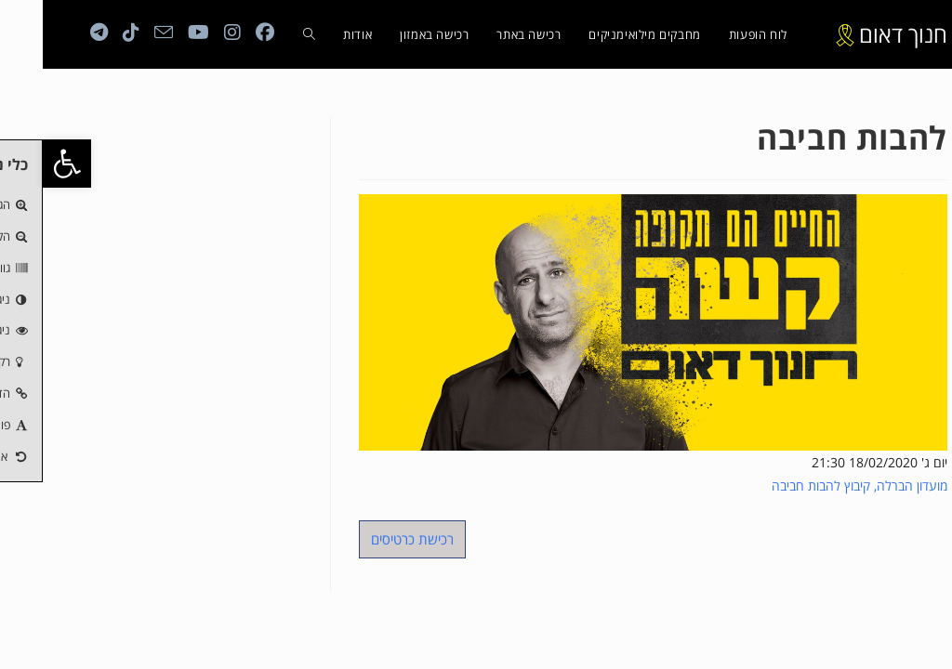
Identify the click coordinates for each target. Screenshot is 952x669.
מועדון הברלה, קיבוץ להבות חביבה (817, 485)
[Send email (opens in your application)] (121, 32)
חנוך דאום (860, 34)
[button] (24, 163)
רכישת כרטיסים (369, 539)
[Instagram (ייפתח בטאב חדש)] (189, 32)
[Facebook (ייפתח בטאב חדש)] (222, 32)
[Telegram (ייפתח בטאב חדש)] (56, 32)
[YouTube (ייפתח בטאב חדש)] (156, 32)
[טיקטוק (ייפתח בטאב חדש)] (88, 32)
